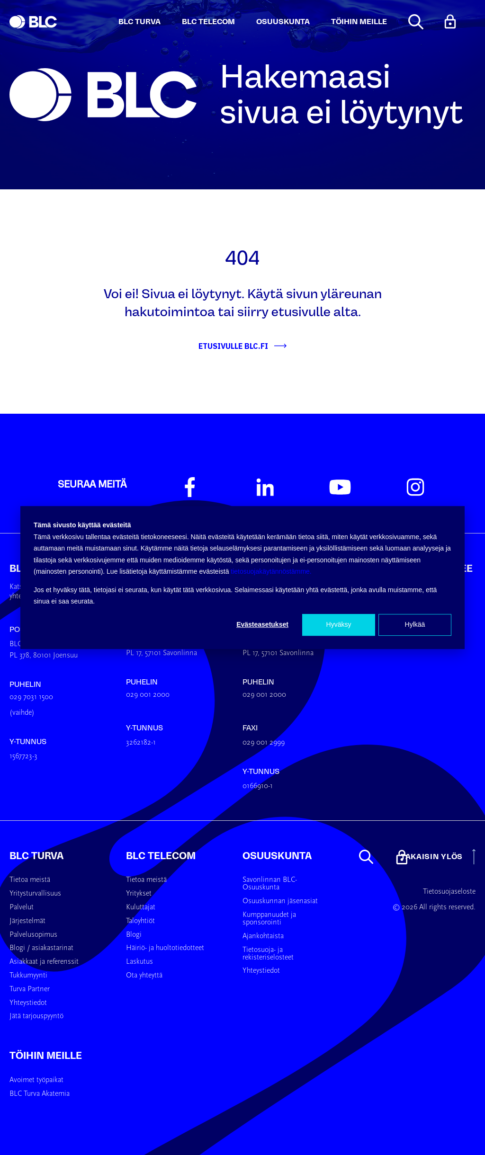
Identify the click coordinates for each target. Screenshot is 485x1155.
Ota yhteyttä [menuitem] (144, 975)
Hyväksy (338, 625)
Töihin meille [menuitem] (45, 1055)
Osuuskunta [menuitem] (277, 856)
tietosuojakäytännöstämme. (271, 571)
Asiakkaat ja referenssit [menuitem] (44, 962)
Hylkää (415, 625)
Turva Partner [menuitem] (29, 989)
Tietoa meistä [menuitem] (29, 880)
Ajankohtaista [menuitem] (263, 936)
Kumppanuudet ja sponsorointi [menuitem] (269, 918)
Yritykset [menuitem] (139, 893)
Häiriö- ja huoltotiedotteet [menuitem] (165, 948)
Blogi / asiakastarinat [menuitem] (41, 948)
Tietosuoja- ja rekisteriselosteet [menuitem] (268, 953)
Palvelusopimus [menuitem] (33, 935)
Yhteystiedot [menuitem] (28, 1003)
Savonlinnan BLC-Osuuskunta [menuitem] (269, 883)
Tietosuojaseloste (449, 892)
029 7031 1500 (31, 697)
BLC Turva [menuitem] (36, 856)
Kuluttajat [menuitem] (140, 907)
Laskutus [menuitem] (139, 962)
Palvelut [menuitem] (21, 907)
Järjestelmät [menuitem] (27, 921)
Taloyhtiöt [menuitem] (140, 921)
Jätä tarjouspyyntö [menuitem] (36, 1016)
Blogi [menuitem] (134, 935)
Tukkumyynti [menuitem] (28, 975)
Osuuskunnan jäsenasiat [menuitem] (280, 901)
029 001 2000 (148, 695)
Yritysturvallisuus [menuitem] (35, 893)
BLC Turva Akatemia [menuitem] (39, 1094)
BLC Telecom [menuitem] (161, 856)
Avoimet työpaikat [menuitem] (36, 1080)
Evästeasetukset (262, 625)
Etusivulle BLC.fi (233, 346)
